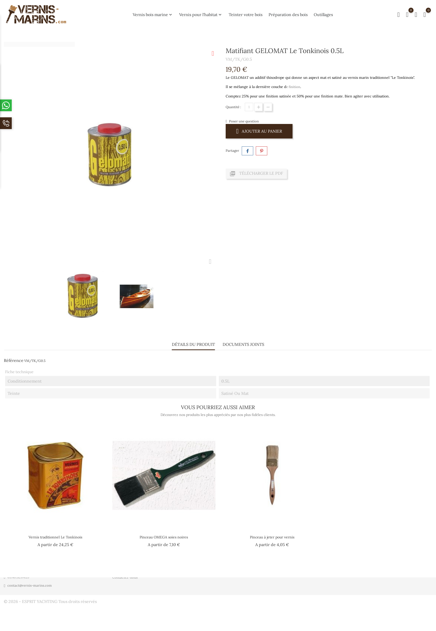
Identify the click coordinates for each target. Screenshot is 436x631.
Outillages (323, 14)
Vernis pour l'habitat (201, 14)
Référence (13, 360)
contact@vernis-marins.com (29, 585)
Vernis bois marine (153, 14)
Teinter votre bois (245, 14)
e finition (293, 87)
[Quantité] (249, 107)
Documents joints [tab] (243, 344)
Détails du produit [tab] (193, 344)
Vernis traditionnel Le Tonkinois (55, 537)
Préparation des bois (288, 14)
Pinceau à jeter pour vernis (272, 537)
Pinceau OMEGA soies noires (164, 537)
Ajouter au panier (259, 131)
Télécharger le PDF (256, 174)
